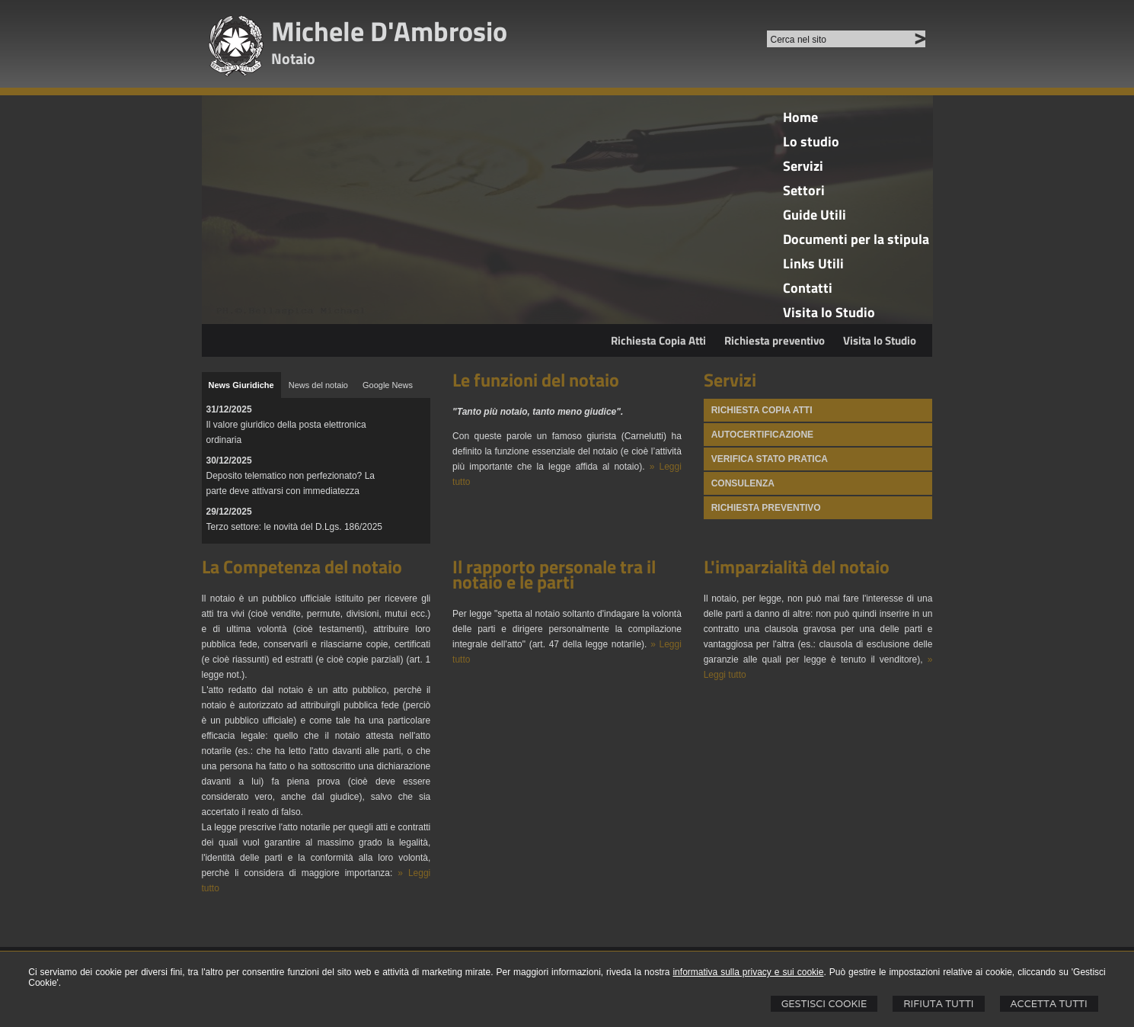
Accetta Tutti (1049, 1003)
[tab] (241, 385)
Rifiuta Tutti (938, 1003)
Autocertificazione (762, 434)
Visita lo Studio (879, 340)
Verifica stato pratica (769, 459)
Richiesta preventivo (774, 340)
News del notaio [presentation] (318, 385)
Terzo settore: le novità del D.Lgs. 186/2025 (294, 527)
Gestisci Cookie (824, 1003)
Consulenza (743, 483)
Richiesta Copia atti (762, 410)
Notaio (293, 58)
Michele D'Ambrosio (389, 31)
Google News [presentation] (388, 385)
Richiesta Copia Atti (658, 340)
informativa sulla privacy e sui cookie (747, 972)
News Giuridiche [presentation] (241, 385)
